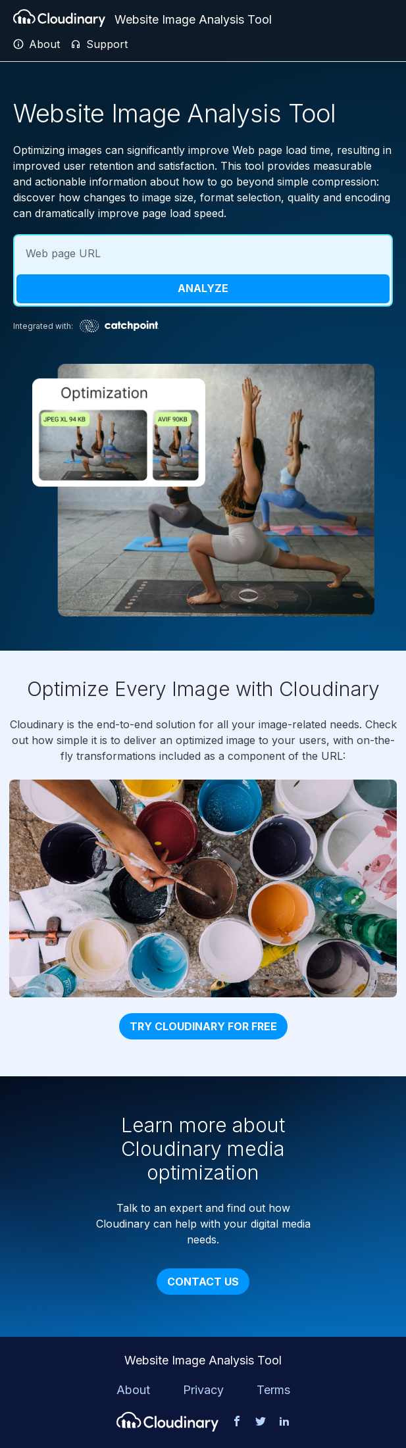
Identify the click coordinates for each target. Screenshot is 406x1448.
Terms (273, 1390)
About (133, 1390)
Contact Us (203, 1281)
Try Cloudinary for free (203, 1026)
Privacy (203, 1390)
